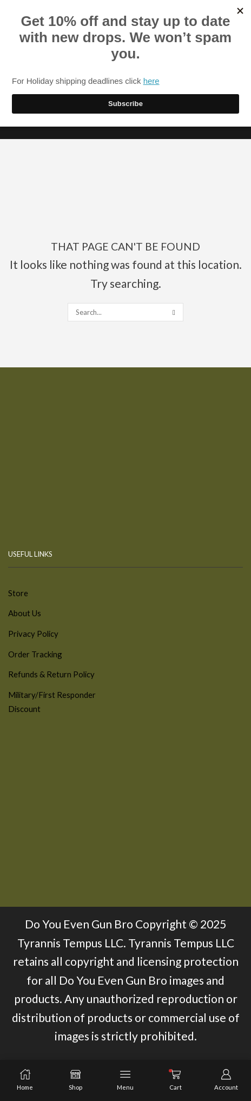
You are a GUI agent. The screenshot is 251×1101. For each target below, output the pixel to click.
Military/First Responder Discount (52, 702)
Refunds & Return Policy (51, 674)
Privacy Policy (33, 633)
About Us (24, 613)
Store (18, 593)
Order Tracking (35, 654)
